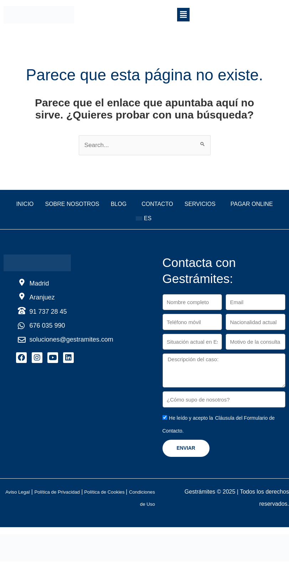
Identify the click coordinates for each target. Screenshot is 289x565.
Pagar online (124, 220)
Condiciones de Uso (141, 506)
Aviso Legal (36, 494)
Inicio (34, 206)
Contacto (192, 206)
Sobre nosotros (90, 206)
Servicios (243, 206)
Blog (145, 206)
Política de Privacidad (83, 494)
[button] (183, 14)
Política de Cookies (140, 494)
